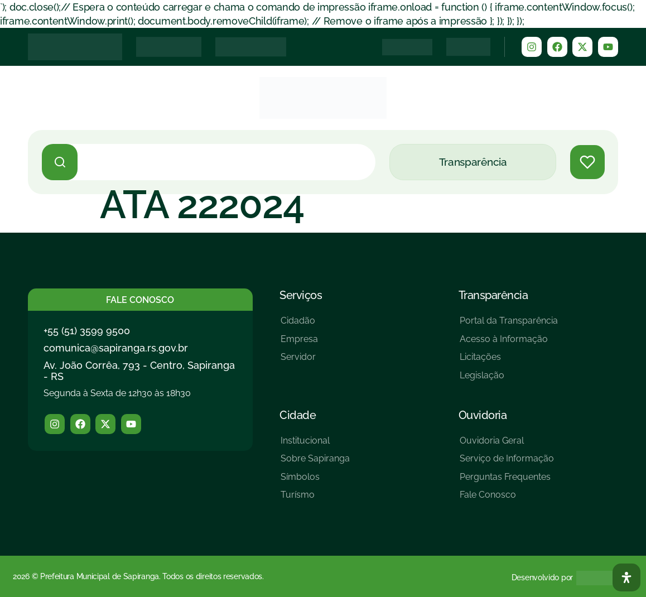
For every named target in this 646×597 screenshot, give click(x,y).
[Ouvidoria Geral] (507, 445)
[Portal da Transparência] (509, 325)
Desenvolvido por (542, 577)
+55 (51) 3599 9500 (87, 330)
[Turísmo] (315, 499)
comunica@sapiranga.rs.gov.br (116, 348)
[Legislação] (509, 379)
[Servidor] (299, 361)
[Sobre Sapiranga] (315, 463)
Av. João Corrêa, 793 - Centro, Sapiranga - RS (139, 370)
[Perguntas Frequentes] (507, 481)
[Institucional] (315, 445)
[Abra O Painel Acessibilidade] (626, 577)
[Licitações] (509, 361)
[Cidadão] (299, 325)
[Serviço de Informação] (507, 463)
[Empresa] (299, 343)
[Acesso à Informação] (509, 343)
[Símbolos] (315, 481)
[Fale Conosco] (507, 499)
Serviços (300, 295)
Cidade (297, 415)
